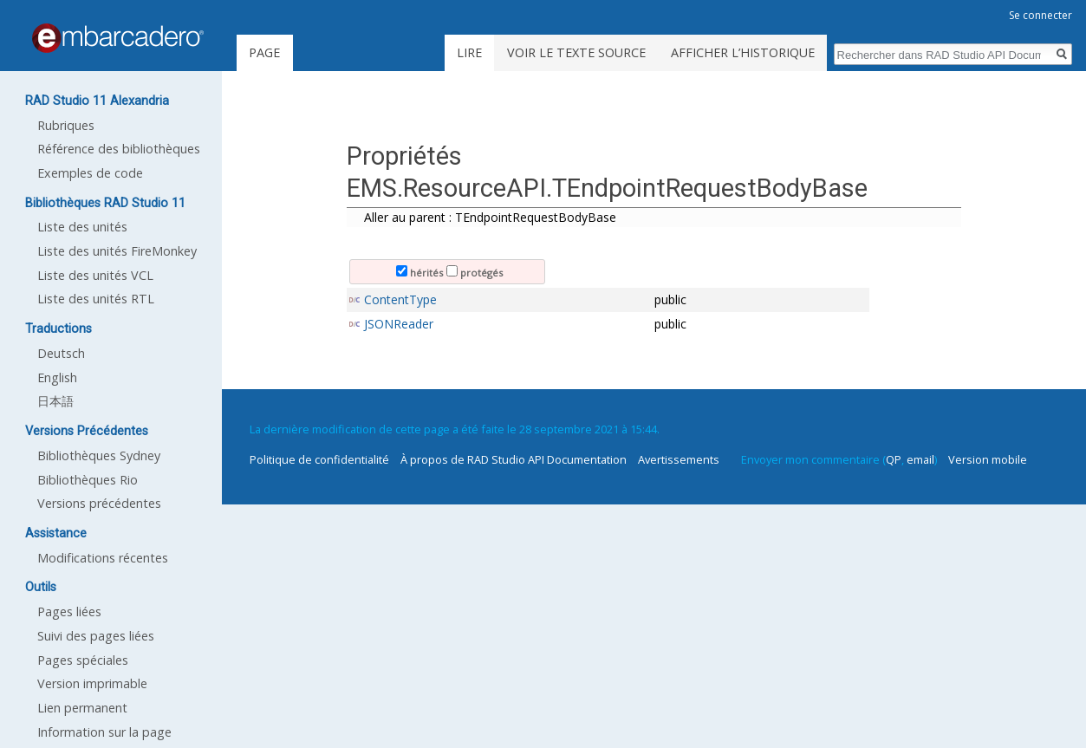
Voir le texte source (576, 52)
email (920, 459)
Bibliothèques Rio (87, 480)
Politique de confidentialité (319, 459)
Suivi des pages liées (95, 636)
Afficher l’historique (743, 52)
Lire (469, 52)
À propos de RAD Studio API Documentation (513, 459)
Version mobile (987, 459)
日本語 (55, 401)
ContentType (400, 299)
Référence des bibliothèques (118, 148)
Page (264, 52)
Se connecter (1040, 15)
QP (893, 459)
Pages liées (69, 611)
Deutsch (61, 353)
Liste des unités (82, 226)
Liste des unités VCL (95, 275)
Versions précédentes (99, 503)
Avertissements (678, 459)
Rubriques (65, 125)
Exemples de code (90, 173)
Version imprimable (92, 683)
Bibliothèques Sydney (98, 455)
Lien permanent (82, 707)
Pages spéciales (82, 660)
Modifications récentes (102, 558)
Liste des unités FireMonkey (117, 251)
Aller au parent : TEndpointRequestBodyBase (490, 217)
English (57, 377)
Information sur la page (104, 732)
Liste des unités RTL (95, 298)
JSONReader (398, 323)
